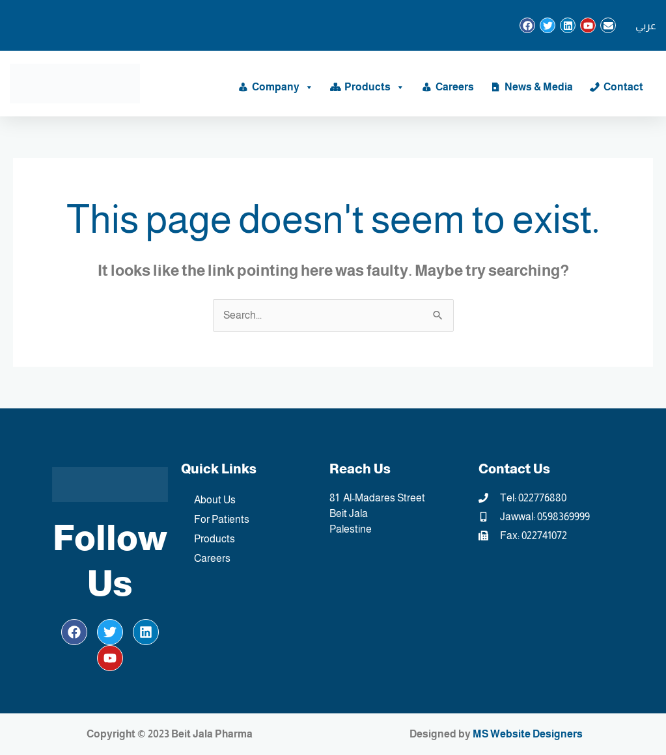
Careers (455, 86)
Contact (623, 86)
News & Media (539, 86)
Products (374, 87)
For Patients (221, 519)
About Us (215, 499)
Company (283, 87)
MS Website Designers (528, 733)
